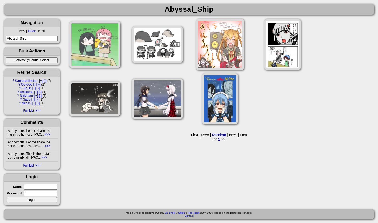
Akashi (27, 103)
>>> (47, 134)
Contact (189, 215)
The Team (194, 212)
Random (219, 135)
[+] (41, 81)
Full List (28, 111)
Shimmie (170, 212)
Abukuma (26, 92)
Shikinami (27, 96)
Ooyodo (26, 84)
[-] (45, 81)
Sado (26, 99)
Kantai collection (26, 81)
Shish (181, 212)
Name (17, 187)
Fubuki (27, 88)
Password (14, 193)
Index (32, 31)
